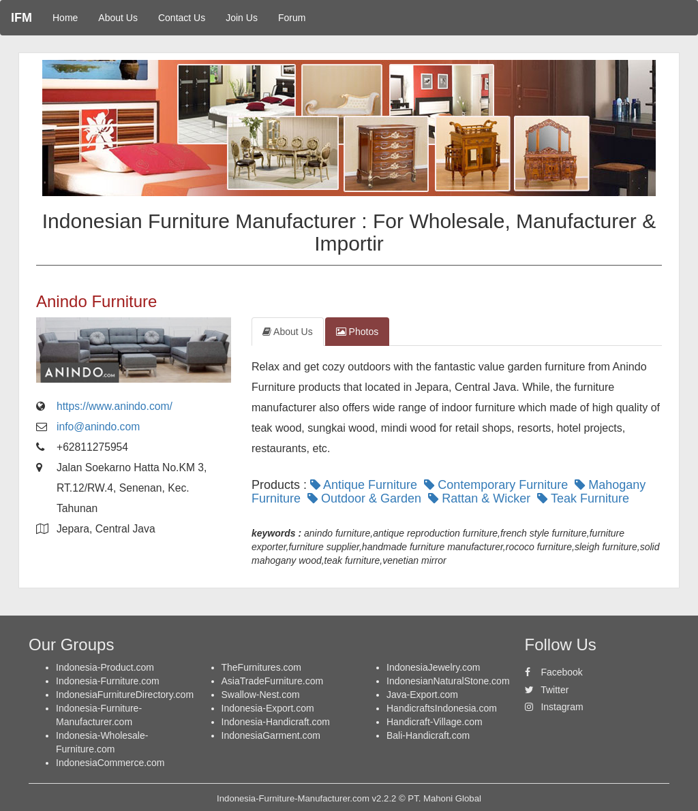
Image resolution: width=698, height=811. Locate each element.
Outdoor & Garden (366, 498)
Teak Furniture (585, 498)
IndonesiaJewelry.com (433, 667)
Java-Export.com (422, 694)
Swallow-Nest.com (261, 694)
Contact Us (181, 17)
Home (65, 17)
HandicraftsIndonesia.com (441, 708)
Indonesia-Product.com (105, 667)
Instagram (554, 706)
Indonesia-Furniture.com (108, 680)
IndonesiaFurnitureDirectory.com (125, 694)
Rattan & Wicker (481, 498)
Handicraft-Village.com (434, 721)
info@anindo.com (98, 426)
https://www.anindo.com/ (114, 406)
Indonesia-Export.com (268, 708)
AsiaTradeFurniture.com (273, 680)
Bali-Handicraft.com (428, 735)
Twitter (547, 689)
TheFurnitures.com (261, 667)
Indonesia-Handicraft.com (276, 721)
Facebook (554, 672)
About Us (118, 17)
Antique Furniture (365, 485)
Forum (291, 17)
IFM (21, 18)
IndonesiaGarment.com (271, 735)
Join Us (242, 17)
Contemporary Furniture (497, 485)
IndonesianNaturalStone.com (448, 680)
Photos (357, 331)
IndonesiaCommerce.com (110, 762)
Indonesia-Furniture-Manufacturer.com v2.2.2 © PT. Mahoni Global (349, 798)
